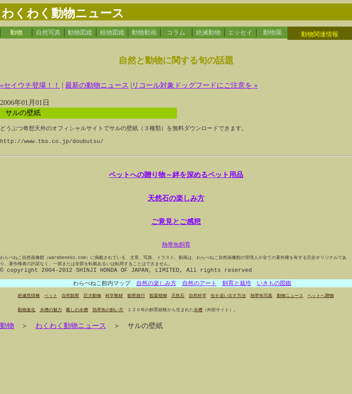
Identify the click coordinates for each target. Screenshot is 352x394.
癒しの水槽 (77, 317)
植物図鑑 (112, 32)
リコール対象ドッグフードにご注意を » (194, 85)
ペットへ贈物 (320, 303)
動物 (16, 32)
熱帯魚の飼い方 (107, 317)
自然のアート (199, 290)
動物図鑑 (80, 32)
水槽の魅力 (51, 317)
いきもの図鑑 (274, 290)
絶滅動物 (208, 32)
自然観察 (70, 303)
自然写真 (48, 32)
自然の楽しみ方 (156, 290)
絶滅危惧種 (29, 303)
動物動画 (144, 32)
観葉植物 (158, 303)
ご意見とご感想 (176, 226)
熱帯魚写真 (261, 303)
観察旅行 (136, 303)
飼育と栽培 (236, 290)
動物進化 (26, 317)
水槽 (198, 317)
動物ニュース (290, 303)
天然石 (177, 303)
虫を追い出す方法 (228, 303)
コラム (176, 32)
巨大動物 (92, 303)
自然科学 (198, 303)
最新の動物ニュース (97, 85)
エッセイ (240, 32)
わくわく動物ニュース (70, 333)
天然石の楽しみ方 (176, 201)
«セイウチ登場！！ (30, 85)
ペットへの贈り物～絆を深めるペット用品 (176, 177)
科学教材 (114, 303)
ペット (50, 303)
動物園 (272, 32)
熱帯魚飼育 (176, 249)
